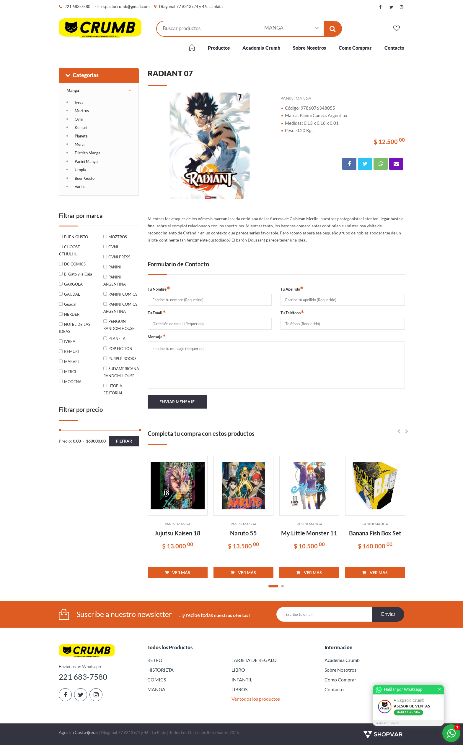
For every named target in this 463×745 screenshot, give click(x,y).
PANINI (114, 267)
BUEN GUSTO (76, 236)
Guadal (70, 304)
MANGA (156, 689)
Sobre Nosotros (309, 48)
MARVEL (72, 361)
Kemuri (81, 127)
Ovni (79, 119)
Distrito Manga (87, 152)
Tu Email (157, 312)
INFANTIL (241, 679)
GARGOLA (73, 284)
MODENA (72, 381)
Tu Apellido (292, 289)
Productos (219, 48)
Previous (155, 146)
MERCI (70, 371)
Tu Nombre (159, 289)
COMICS (156, 679)
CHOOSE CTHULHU (69, 250)
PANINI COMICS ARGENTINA (120, 308)
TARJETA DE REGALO (254, 660)
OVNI (113, 246)
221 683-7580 (77, 6)
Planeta (81, 136)
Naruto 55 (243, 533)
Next (264, 146)
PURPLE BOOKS (122, 358)
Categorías (82, 75)
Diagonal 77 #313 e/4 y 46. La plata (191, 6)
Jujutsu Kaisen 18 (177, 533)
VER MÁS (177, 572)
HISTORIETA (160, 670)
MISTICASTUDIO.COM (388, 723)
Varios (80, 186)
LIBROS (239, 689)
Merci (79, 144)
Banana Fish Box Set (375, 533)
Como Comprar (355, 48)
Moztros (82, 110)
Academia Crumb (261, 48)
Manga (72, 90)
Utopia (80, 169)
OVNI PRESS (119, 257)
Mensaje (157, 336)
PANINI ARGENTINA (114, 280)
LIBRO (238, 670)
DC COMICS (75, 264)
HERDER (71, 314)
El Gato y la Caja (78, 274)
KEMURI (71, 351)
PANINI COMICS (122, 294)
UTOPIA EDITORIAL (113, 389)
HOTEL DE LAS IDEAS (74, 328)
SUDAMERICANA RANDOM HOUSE (120, 372)
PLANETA (116, 338)
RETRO (154, 660)
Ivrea (79, 102)
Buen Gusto (84, 178)
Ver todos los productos (255, 699)
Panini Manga (86, 161)
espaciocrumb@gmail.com (125, 6)
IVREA (69, 341)
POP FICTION (120, 348)
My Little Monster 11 (309, 533)
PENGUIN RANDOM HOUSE (119, 325)
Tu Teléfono (292, 312)
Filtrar (124, 440)
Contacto (394, 48)
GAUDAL (72, 294)
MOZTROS (117, 236)
